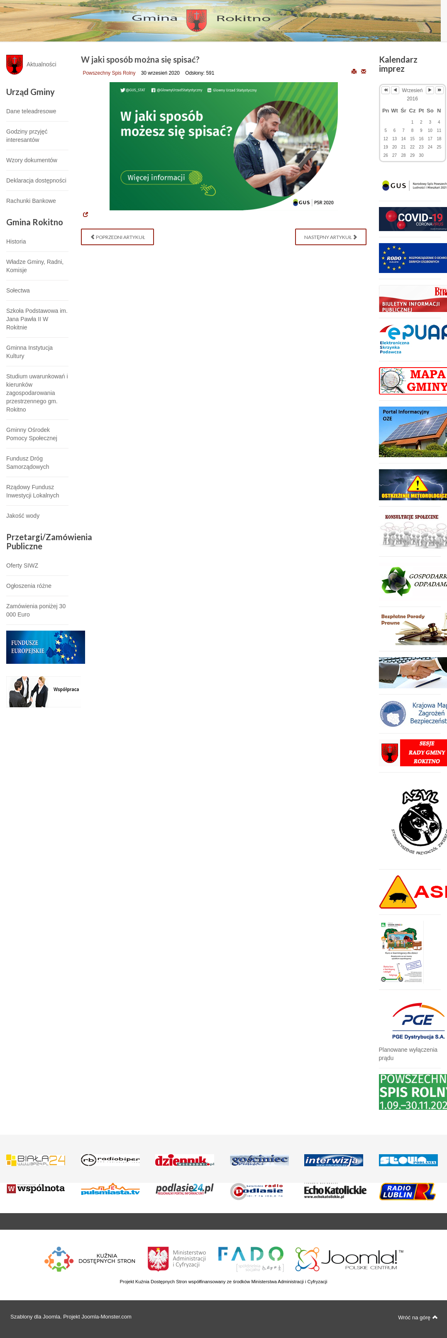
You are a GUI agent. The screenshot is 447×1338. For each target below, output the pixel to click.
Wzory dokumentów (31, 160)
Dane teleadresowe (31, 111)
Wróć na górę (418, 1317)
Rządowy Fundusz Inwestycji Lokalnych (32, 491)
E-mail (363, 71)
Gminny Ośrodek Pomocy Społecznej (31, 434)
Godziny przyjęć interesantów (27, 135)
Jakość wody (22, 515)
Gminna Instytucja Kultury (29, 351)
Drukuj (354, 71)
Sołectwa (18, 290)
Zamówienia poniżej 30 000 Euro (36, 610)
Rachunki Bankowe (31, 200)
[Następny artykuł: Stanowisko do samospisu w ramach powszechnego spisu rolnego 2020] (330, 237)
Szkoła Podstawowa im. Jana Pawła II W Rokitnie (37, 319)
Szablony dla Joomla (35, 1317)
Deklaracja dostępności (36, 180)
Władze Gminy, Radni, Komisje (35, 265)
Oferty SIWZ (22, 565)
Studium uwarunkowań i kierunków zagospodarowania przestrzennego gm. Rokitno (37, 393)
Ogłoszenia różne (28, 585)
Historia (16, 241)
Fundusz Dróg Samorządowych (27, 462)
